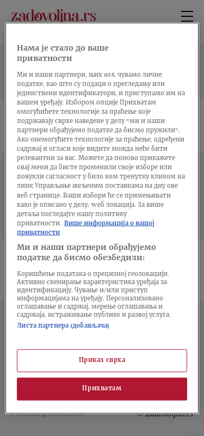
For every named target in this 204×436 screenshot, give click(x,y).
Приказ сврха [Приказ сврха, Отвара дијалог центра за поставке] (102, 361)
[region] (102, 218)
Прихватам (101, 389)
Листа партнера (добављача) (63, 326)
